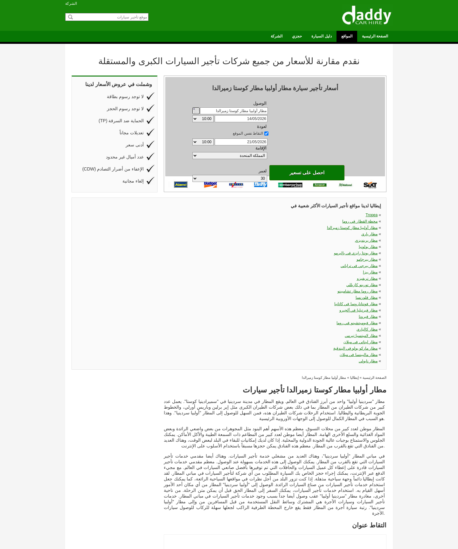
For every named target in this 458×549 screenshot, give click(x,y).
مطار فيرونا (145, 240)
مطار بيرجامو (367, 221)
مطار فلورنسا (218, 234)
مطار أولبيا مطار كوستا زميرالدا (278, 215)
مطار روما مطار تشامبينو (135, 234)
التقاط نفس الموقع (248, 110)
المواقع (346, 36)
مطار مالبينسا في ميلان (284, 246)
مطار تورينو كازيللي (362, 227)
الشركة (71, 3)
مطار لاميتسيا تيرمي (361, 240)
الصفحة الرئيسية (375, 36)
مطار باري (369, 215)
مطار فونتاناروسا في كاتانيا (281, 234)
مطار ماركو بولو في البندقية (207, 246)
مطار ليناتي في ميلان (138, 246)
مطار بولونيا (220, 221)
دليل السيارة (321, 36)
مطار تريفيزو (293, 227)
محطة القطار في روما (211, 215)
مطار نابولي (368, 246)
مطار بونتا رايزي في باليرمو (281, 221)
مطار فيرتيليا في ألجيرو (358, 234)
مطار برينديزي (144, 221)
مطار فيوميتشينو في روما (208, 240)
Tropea (149, 215)
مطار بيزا (222, 227)
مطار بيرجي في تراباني (136, 227)
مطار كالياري (292, 240)
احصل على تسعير (229, 156)
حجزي (297, 36)
